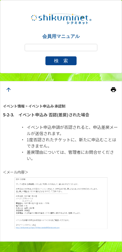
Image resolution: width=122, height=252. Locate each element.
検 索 (61, 60)
